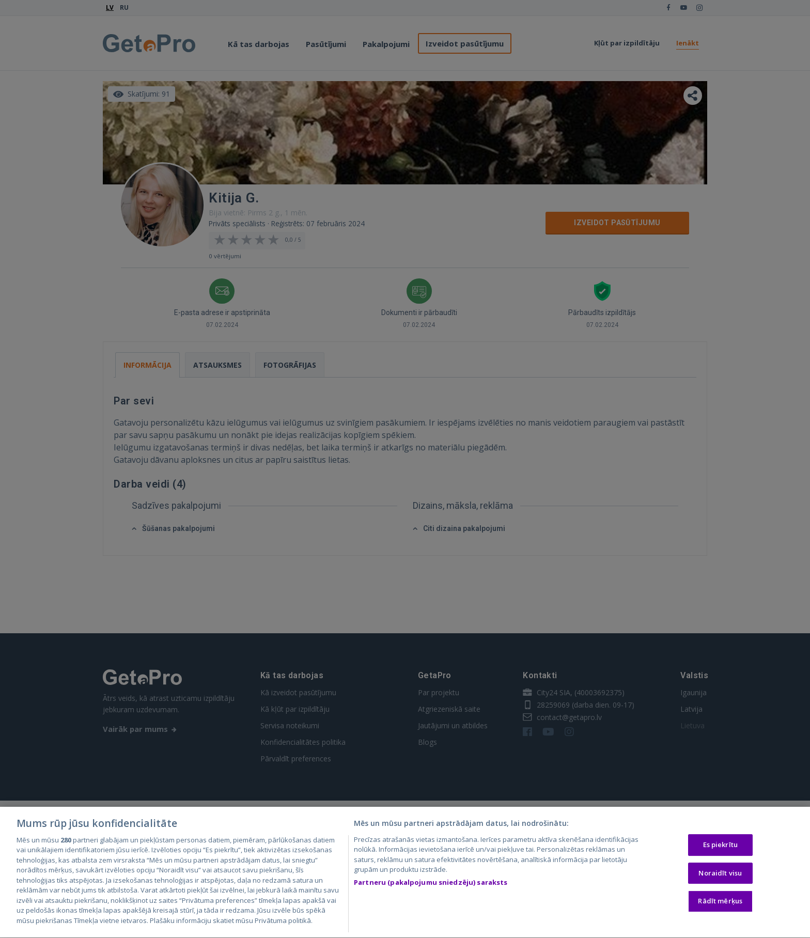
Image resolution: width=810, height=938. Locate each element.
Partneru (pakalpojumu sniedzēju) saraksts (430, 884)
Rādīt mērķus (720, 903)
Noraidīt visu (720, 875)
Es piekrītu (720, 847)
